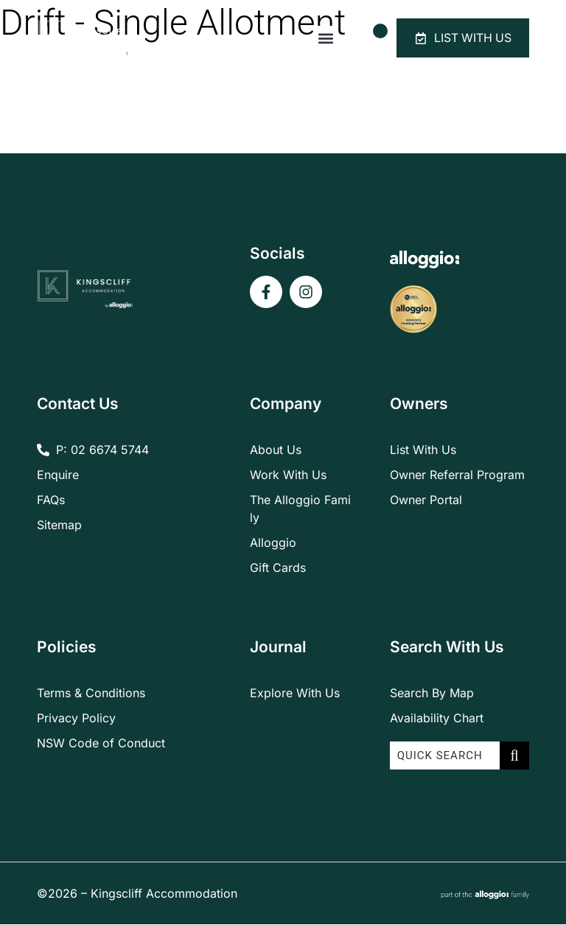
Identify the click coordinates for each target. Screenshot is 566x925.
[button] (323, 39)
